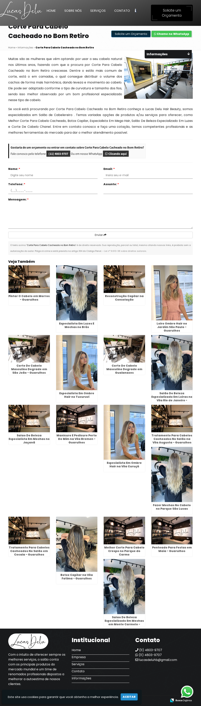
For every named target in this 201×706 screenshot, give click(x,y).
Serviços (98, 10)
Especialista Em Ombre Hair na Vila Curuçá (124, 464)
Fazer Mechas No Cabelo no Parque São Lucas (172, 507)
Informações (81, 678)
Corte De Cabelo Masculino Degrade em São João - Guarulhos (29, 369)
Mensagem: (18, 199)
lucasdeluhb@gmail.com (156, 660)
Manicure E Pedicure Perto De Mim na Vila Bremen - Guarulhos (77, 438)
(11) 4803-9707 (58, 154)
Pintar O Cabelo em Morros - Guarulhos (29, 298)
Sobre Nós (73, 10)
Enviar (100, 235)
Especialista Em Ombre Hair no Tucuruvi (76, 395)
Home (51, 10)
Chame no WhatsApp (171, 34)
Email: (109, 169)
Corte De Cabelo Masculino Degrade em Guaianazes (124, 369)
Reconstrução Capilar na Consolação (124, 298)
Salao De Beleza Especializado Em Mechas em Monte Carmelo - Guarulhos (124, 622)
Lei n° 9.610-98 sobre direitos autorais (125, 251)
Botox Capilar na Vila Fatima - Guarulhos (76, 576)
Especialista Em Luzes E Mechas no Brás (76, 325)
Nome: (14, 169)
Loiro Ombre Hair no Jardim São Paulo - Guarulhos (172, 327)
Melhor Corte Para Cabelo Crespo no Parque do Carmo (124, 551)
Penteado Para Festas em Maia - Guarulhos (172, 549)
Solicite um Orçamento (172, 13)
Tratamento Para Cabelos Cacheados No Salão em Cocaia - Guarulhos (29, 551)
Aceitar (129, 697)
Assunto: (111, 184)
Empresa (79, 657)
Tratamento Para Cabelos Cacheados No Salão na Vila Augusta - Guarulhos (172, 438)
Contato (122, 10)
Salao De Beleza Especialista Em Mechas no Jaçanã (29, 438)
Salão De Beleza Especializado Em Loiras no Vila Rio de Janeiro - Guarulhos (171, 398)
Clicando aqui (116, 154)
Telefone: (16, 184)
